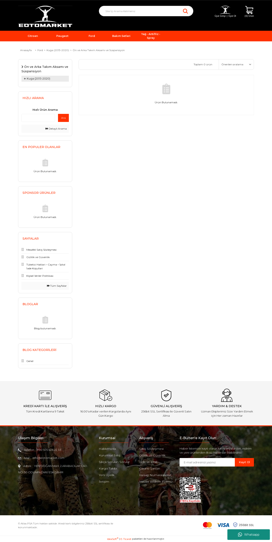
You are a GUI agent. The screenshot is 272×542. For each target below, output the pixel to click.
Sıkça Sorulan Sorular (114, 462)
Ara (63, 117)
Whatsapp (248, 534)
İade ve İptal (148, 462)
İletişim (104, 481)
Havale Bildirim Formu (155, 481)
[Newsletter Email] (207, 462)
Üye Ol (232, 15)
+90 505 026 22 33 (49, 449)
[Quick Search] (38, 118)
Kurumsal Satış (109, 455)
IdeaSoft (112, 539)
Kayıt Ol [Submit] (244, 462)
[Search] (146, 11)
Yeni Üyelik (107, 475)
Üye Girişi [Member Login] (220, 15)
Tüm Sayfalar (57, 285)
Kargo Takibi (108, 468)
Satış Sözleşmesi (151, 449)
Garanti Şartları (149, 468)
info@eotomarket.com (48, 458)
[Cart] (249, 12)
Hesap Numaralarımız (155, 475)
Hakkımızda (107, 449)
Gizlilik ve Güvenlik (152, 455)
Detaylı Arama (56, 128)
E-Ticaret (126, 539)
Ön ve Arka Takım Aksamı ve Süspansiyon (99, 50)
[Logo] (45, 16)
